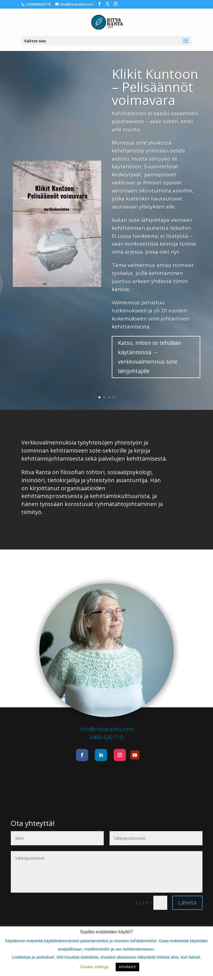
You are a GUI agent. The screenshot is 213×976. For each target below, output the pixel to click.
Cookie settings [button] (94, 966)
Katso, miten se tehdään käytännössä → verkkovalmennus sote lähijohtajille (149, 357)
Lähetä (187, 902)
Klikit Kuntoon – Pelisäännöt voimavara (155, 87)
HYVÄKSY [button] (127, 967)
